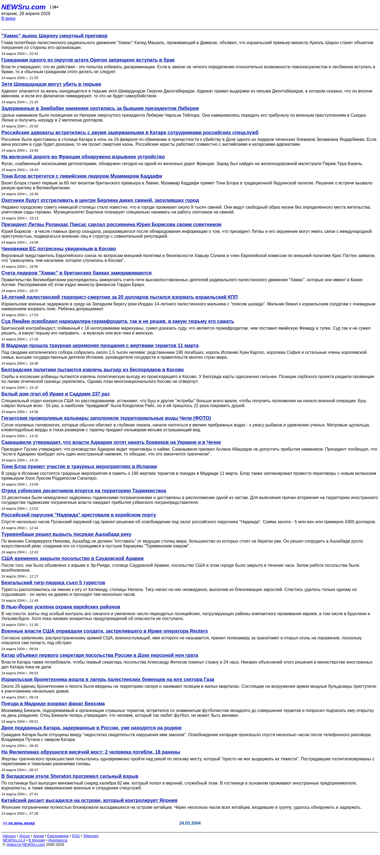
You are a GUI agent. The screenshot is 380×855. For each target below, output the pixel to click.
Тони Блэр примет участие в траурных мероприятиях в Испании (79, 466)
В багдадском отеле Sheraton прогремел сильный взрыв (69, 776)
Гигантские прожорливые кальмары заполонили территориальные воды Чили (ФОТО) (106, 418)
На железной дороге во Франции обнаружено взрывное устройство (83, 156)
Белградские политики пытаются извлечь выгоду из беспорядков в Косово (92, 369)
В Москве (37, 840)
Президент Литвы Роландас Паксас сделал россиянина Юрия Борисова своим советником (111, 224)
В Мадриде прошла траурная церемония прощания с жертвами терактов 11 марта (100, 345)
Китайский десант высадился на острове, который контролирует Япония (89, 800)
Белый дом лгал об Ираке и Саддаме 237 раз (55, 394)
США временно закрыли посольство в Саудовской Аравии (72, 558)
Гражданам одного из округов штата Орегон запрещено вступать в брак (88, 60)
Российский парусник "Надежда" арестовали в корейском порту (78, 515)
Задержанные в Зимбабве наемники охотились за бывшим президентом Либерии (100, 108)
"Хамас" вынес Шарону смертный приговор (54, 35)
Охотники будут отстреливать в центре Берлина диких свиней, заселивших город (100, 200)
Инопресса (58, 840)
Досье (24, 836)
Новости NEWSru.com (25, 844)
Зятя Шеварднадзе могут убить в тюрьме (51, 84)
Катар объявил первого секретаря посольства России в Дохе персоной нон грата (99, 655)
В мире (8, 18)
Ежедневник (58, 836)
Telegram (91, 836)
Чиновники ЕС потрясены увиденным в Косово (58, 248)
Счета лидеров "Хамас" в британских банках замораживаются (76, 273)
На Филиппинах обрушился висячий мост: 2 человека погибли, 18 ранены (90, 752)
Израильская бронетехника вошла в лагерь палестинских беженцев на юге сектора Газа (107, 679)
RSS (76, 836)
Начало (9, 836)
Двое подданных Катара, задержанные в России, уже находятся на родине (91, 728)
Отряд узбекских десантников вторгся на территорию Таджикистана (83, 490)
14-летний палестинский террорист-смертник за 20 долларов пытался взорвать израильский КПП (119, 297)
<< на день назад (19, 823)
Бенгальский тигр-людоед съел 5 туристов (53, 582)
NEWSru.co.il (14, 840)
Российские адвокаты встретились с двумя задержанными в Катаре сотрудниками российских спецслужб (129, 132)
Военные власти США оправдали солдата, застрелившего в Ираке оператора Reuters (104, 631)
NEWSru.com (23, 7)
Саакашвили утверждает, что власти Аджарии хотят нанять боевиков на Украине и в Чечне (111, 442)
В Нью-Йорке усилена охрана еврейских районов (60, 607)
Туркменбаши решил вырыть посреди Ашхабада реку (66, 534)
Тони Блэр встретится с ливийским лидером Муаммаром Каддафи (81, 176)
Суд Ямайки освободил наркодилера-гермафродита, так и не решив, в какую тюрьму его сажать (117, 321)
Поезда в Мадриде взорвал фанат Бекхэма (53, 703)
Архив (38, 836)
